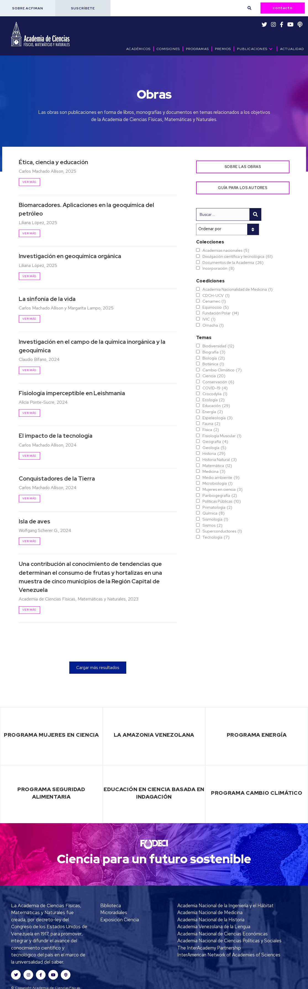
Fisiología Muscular (221, 436)
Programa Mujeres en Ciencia (51, 734)
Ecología (213, 400)
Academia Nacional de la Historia (210, 920)
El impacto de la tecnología (56, 435)
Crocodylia (214, 394)
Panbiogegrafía (219, 495)
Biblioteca (110, 906)
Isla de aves (34, 521)
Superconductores (222, 531)
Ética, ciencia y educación (53, 162)
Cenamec (214, 301)
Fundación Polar (220, 313)
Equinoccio (215, 307)
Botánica (213, 364)
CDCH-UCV (216, 295)
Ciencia (213, 376)
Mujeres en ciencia (222, 489)
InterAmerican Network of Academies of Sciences (228, 955)
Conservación (218, 382)
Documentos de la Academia (233, 262)
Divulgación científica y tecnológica (237, 256)
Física (210, 430)
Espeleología (217, 418)
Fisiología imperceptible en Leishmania (72, 393)
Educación (216, 406)
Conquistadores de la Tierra (57, 478)
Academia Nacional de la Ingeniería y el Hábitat (225, 906)
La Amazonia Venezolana (154, 734)
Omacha (213, 325)
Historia (213, 453)
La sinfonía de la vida (47, 299)
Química (213, 513)
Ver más (29, 182)
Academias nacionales (225, 250)
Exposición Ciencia (119, 920)
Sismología (215, 519)
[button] (27, 8)
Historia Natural (219, 460)
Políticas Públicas (221, 501)
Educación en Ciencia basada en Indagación (154, 793)
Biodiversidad (218, 346)
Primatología (217, 507)
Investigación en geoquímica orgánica (70, 256)
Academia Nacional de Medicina (210, 912)
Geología (214, 448)
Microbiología (217, 483)
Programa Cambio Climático (256, 792)
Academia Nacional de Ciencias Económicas (222, 934)
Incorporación (218, 268)
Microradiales (113, 912)
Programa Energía (257, 734)
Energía (212, 412)
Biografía (213, 352)
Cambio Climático (222, 370)
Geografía (215, 442)
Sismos (212, 525)
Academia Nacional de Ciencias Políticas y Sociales (229, 941)
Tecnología (216, 537)
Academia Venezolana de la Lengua (213, 927)
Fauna (211, 424)
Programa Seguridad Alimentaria (51, 793)
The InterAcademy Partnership (209, 948)
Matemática (217, 466)
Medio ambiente (220, 477)
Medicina (213, 471)
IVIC (208, 319)
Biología (213, 358)
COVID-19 (215, 388)
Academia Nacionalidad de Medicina (237, 289)
